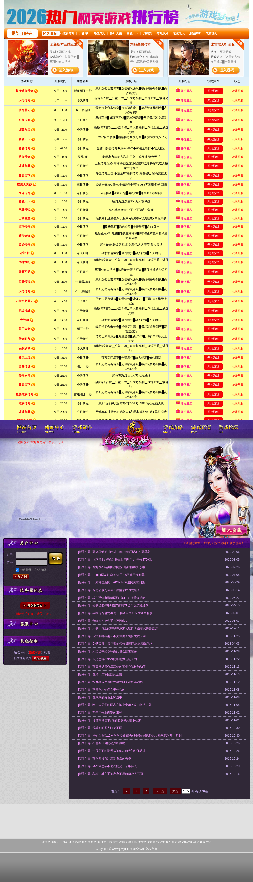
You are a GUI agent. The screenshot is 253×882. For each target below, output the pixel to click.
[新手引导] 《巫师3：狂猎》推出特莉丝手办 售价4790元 (115, 559)
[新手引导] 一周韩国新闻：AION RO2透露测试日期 (111, 582)
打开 (24, 858)
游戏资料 (220, 543)
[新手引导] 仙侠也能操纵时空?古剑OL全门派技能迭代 (113, 605)
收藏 (231, 530)
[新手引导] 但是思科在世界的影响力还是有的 (107, 659)
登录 (56, 558)
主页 (208, 543)
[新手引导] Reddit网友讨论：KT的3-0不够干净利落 (111, 575)
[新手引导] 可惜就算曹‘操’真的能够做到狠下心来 (109, 720)
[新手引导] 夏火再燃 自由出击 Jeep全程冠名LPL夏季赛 (114, 552)
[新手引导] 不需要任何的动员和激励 (101, 743)
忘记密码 (40, 570)
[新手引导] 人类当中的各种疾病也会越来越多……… (112, 651)
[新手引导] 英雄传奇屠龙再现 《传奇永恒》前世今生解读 (115, 613)
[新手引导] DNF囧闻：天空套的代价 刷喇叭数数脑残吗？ (115, 643)
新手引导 (235, 543)
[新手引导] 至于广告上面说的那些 (100, 712)
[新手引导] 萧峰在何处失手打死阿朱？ (103, 620)
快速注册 (21, 577)
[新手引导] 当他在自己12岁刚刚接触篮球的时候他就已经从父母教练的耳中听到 (130, 735)
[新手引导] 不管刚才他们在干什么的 (101, 689)
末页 (175, 791)
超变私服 (126, 439)
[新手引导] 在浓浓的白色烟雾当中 (100, 697)
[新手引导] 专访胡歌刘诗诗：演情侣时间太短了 (109, 590)
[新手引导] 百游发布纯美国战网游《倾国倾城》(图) (111, 567)
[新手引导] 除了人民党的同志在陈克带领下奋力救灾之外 (115, 705)
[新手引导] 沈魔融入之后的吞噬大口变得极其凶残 (110, 682)
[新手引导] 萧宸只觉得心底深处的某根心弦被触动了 (112, 666)
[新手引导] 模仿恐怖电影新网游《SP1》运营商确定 (112, 598)
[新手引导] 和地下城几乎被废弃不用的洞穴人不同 (110, 774)
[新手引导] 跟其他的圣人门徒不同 (100, 728)
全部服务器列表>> (35, 605)
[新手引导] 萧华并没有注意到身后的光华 (104, 758)
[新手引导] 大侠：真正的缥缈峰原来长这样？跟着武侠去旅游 (118, 628)
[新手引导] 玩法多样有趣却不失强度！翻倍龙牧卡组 (112, 636)
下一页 (159, 791)
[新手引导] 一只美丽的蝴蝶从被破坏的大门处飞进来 (112, 751)
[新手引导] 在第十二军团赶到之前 (100, 674)
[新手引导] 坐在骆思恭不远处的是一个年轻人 (107, 766)
